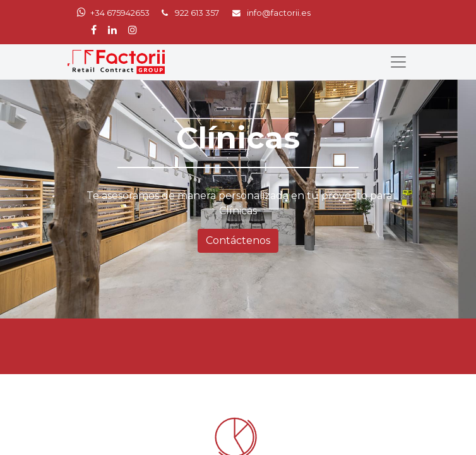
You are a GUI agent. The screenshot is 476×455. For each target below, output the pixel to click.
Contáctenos (238, 240)
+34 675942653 (120, 13)
